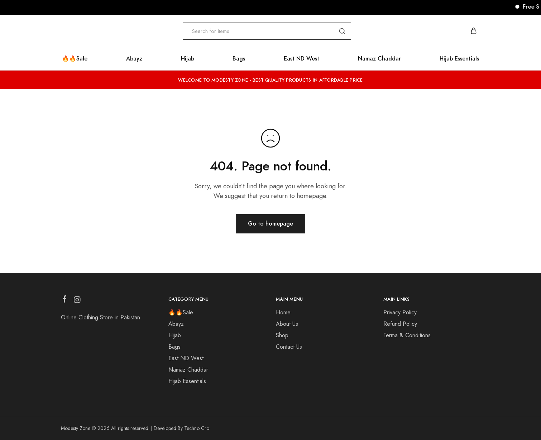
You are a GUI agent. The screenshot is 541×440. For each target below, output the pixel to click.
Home (283, 312)
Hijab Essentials (459, 59)
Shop (282, 335)
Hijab (187, 59)
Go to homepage (270, 223)
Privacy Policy (400, 312)
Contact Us (289, 347)
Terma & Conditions (407, 335)
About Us (287, 324)
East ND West (301, 59)
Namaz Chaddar (379, 59)
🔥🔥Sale (180, 312)
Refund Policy (400, 324)
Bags (239, 59)
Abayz (176, 324)
